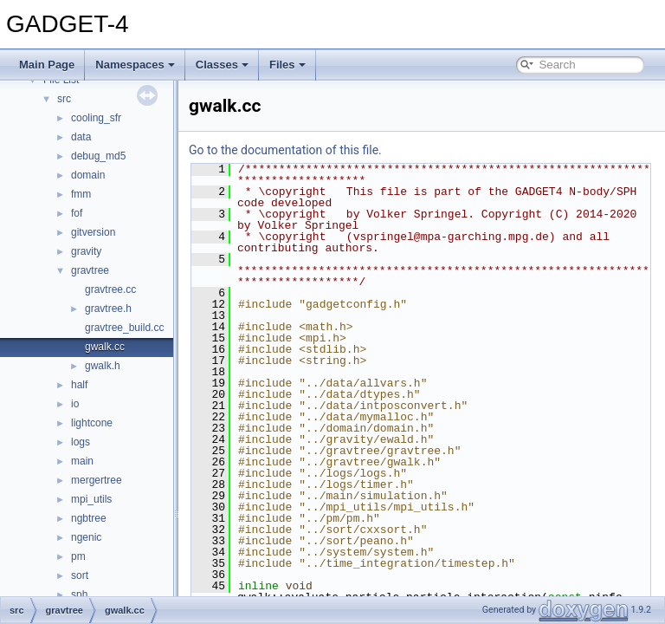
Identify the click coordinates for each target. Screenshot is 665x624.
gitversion (93, 232)
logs (80, 442)
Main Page (46, 64)
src (64, 99)
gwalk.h (102, 366)
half (79, 385)
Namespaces (135, 64)
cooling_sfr (96, 118)
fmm (81, 194)
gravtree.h (108, 308)
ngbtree (89, 518)
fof (76, 213)
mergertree (96, 480)
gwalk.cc (105, 347)
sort (79, 575)
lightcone (92, 423)
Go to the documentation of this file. (328, 150)
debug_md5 (98, 156)
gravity (86, 251)
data (81, 137)
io (75, 404)
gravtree (90, 270)
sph (79, 594)
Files (287, 64)
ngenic (86, 537)
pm (78, 556)
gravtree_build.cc (124, 328)
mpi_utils (91, 499)
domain (88, 175)
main (82, 461)
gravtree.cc (110, 289)
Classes (222, 64)
